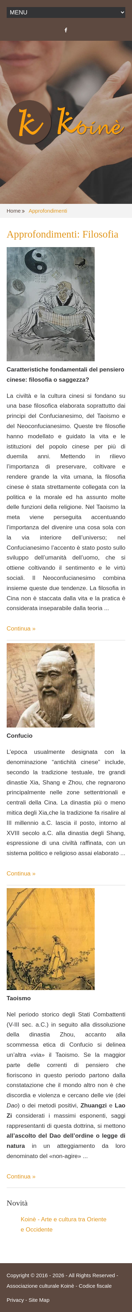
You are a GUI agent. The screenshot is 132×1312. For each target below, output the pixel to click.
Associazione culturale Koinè (40, 1286)
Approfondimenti (48, 211)
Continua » (21, 628)
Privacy (15, 1300)
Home (14, 211)
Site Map (39, 1300)
